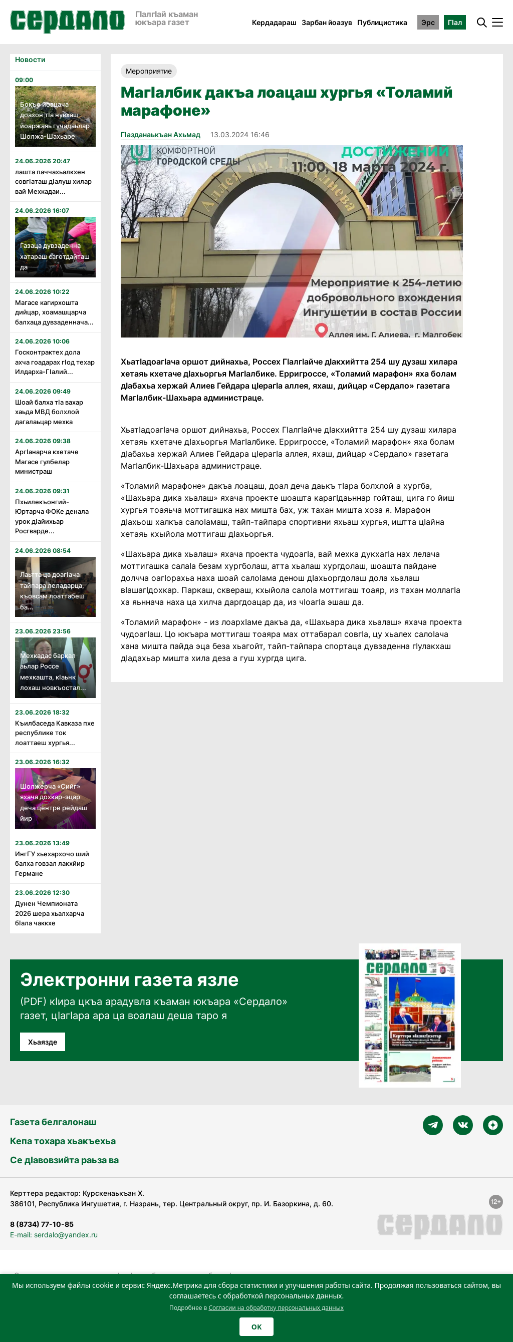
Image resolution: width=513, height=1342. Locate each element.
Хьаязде (42, 1042)
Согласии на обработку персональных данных (276, 1307)
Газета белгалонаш (53, 1122)
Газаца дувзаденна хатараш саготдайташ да (55, 256)
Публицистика (382, 22)
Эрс (428, 22)
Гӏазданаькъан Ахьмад (160, 134)
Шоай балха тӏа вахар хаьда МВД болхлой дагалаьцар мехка (49, 412)
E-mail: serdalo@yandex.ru (54, 1234)
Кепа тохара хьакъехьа (63, 1141)
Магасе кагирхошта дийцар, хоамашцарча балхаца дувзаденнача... (54, 312)
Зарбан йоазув (327, 22)
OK (256, 1326)
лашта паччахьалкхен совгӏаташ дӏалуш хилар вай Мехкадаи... (53, 181)
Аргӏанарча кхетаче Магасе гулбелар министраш (47, 461)
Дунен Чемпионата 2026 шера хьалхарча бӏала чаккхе (49, 913)
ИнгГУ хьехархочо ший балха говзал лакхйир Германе (52, 863)
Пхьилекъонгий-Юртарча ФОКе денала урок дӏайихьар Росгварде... (52, 516)
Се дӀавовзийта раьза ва (64, 1160)
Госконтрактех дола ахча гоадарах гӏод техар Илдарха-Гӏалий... (55, 362)
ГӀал (455, 22)
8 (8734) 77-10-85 (42, 1224)
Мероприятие (149, 71)
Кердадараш (274, 22)
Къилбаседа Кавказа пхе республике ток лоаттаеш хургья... (55, 733)
